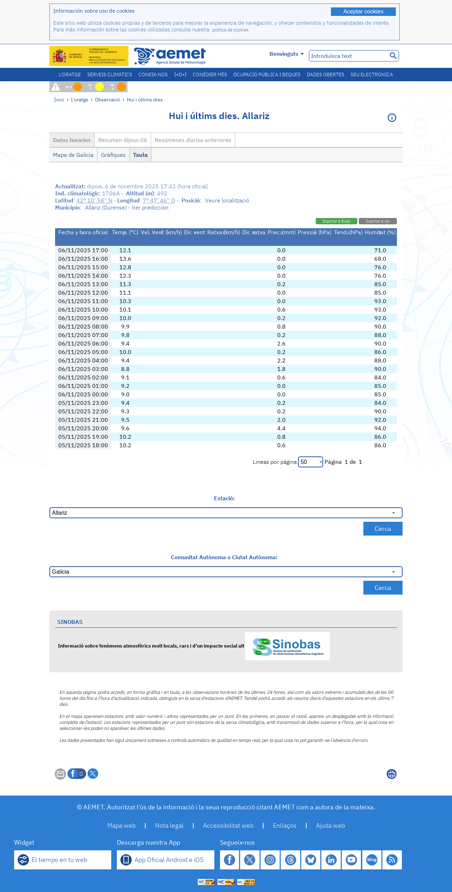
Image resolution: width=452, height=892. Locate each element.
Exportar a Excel (336, 221)
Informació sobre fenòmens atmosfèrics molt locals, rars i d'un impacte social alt (194, 645)
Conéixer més (210, 74)
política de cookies (230, 30)
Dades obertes (325, 74)
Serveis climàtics (109, 74)
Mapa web (121, 825)
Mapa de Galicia (73, 154)
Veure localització (227, 200)
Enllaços (285, 825)
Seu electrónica (372, 74)
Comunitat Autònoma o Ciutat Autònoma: (224, 557)
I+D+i (180, 74)
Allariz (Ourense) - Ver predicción (126, 207)
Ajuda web (330, 825)
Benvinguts (286, 53)
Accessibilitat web (228, 825)
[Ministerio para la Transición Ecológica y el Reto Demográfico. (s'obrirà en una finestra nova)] (89, 56)
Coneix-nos (153, 74)
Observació (107, 99)
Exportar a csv (378, 221)
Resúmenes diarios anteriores (193, 139)
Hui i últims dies (145, 99)
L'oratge (70, 74)
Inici (59, 99)
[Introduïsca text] (347, 55)
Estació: (224, 498)
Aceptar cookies (363, 11)
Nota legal (169, 825)
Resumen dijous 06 (122, 139)
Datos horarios (72, 139)
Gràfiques (113, 154)
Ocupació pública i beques (267, 74)
